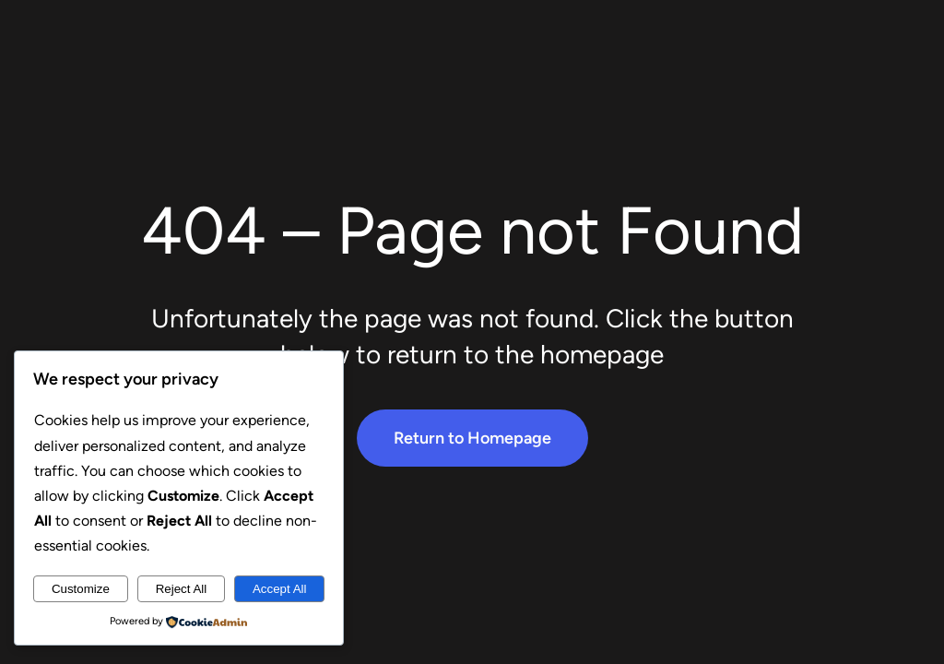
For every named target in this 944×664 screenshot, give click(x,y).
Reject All (181, 589)
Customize (81, 589)
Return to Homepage (472, 438)
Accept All (280, 589)
